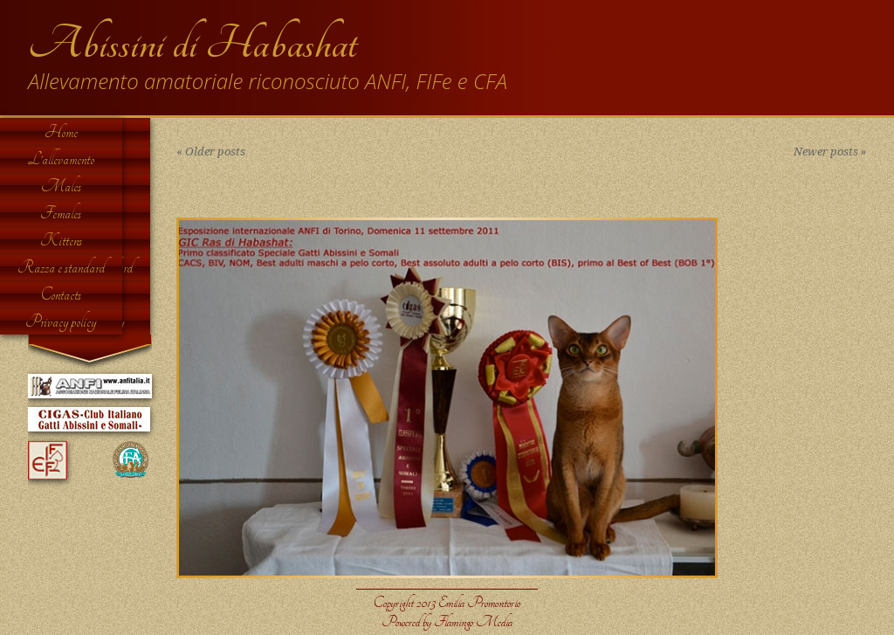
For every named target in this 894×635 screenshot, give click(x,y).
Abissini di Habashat (192, 43)
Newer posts (830, 151)
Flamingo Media (473, 622)
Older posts (210, 151)
